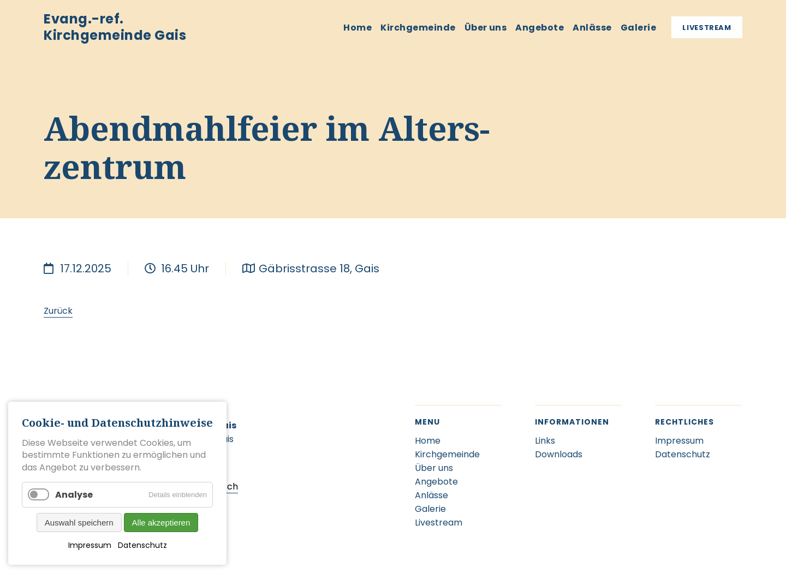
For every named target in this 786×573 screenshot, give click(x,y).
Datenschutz (142, 545)
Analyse (74, 494)
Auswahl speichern (79, 522)
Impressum (89, 545)
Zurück (58, 311)
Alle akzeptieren (161, 522)
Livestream (706, 27)
